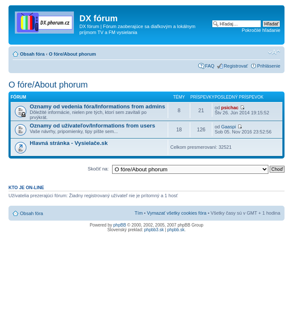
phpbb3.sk (154, 229)
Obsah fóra (32, 54)
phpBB (119, 225)
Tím (139, 212)
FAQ (209, 65)
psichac (230, 107)
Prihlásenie (268, 65)
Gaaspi (228, 126)
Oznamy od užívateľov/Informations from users (92, 125)
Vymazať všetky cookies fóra (176, 212)
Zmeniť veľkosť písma (274, 52)
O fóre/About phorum (72, 54)
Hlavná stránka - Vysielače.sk (69, 143)
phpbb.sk (176, 229)
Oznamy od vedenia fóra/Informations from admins (97, 106)
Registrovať (236, 65)
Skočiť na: (98, 168)
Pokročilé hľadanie (261, 30)
